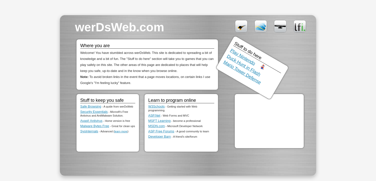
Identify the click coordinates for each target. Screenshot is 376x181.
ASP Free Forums (161, 131)
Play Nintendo (243, 57)
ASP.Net (154, 115)
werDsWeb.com (119, 27)
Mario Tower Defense (242, 72)
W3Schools (156, 106)
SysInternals (89, 131)
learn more (121, 131)
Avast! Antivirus (91, 121)
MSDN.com (156, 126)
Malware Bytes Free (94, 126)
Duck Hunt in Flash (244, 65)
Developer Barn (159, 136)
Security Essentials (94, 112)
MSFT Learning (159, 121)
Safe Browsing (90, 106)
